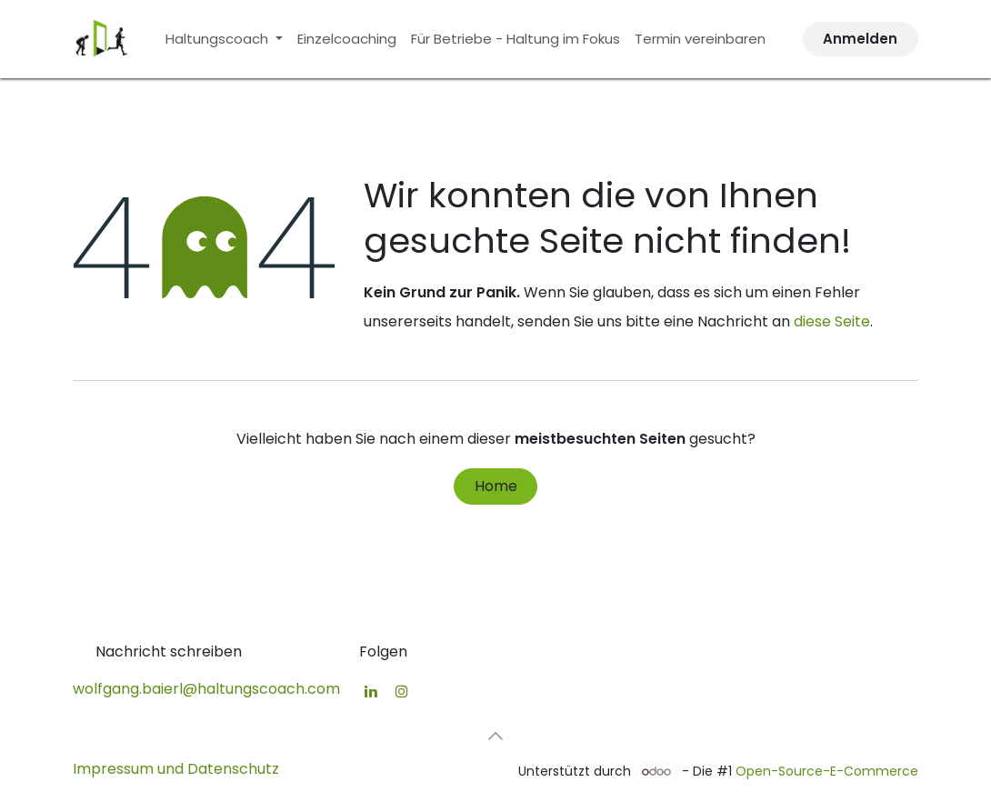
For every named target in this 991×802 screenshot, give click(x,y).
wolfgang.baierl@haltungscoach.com (206, 688)
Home (496, 486)
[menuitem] (224, 39)
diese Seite (832, 321)
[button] (495, 735)
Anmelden (860, 38)
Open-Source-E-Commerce (827, 771)
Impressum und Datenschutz (176, 768)
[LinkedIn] (371, 691)
